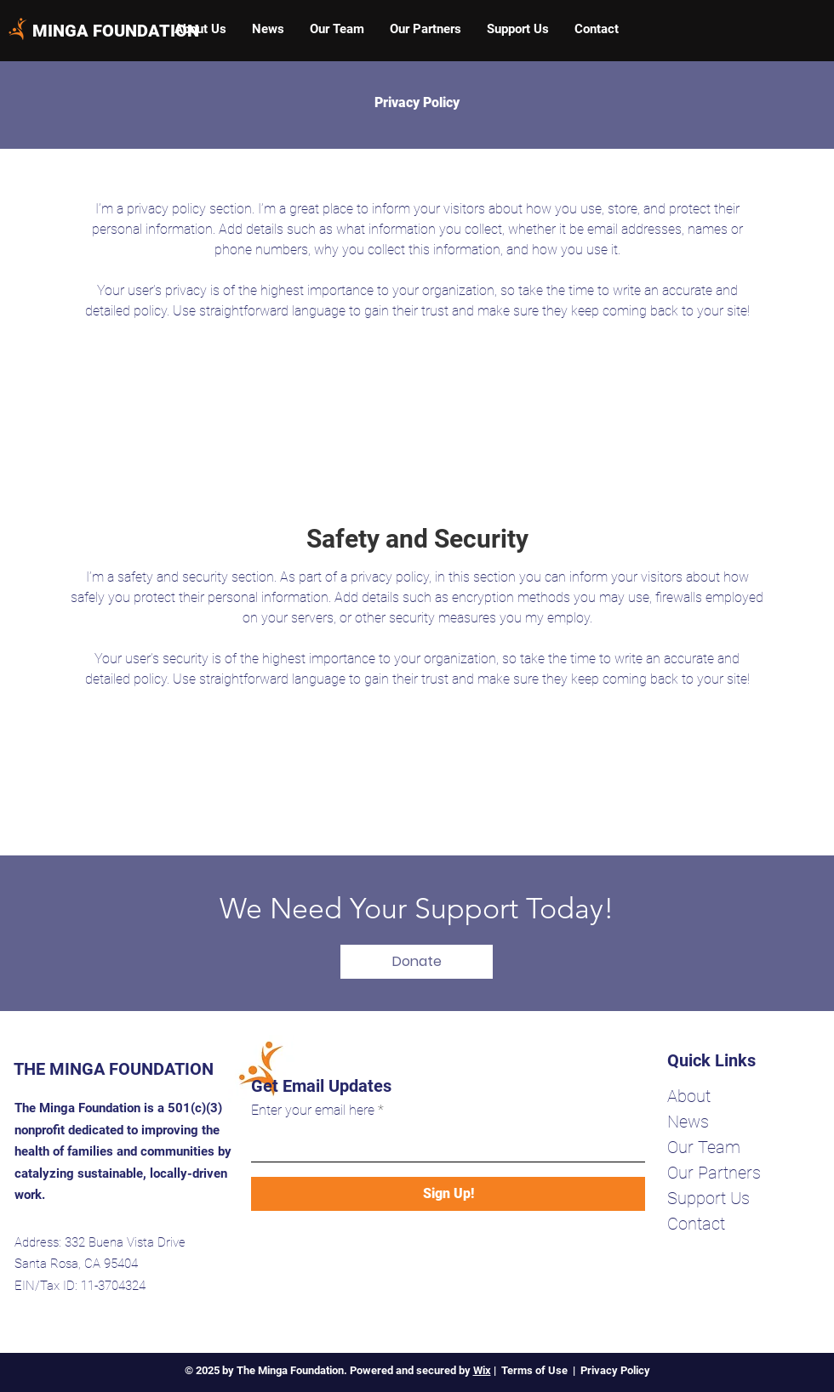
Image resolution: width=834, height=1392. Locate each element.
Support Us (708, 1198)
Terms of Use (534, 1370)
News (688, 1121)
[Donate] (416, 962)
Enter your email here (312, 1110)
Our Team (703, 1147)
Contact (696, 1223)
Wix (482, 1370)
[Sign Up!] (448, 1194)
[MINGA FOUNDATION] (115, 30)
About (689, 1096)
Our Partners (714, 1172)
